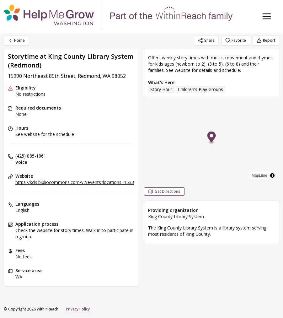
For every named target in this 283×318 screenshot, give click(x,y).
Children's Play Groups (200, 89)
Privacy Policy (78, 309)
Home (16, 40)
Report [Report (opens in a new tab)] (266, 40)
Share (206, 40)
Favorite (235, 40)
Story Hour (161, 89)
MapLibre (259, 175)
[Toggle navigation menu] (267, 16)
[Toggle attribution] (272, 175)
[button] (211, 138)
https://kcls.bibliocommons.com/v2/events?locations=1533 (74, 182)
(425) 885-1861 (30, 156)
